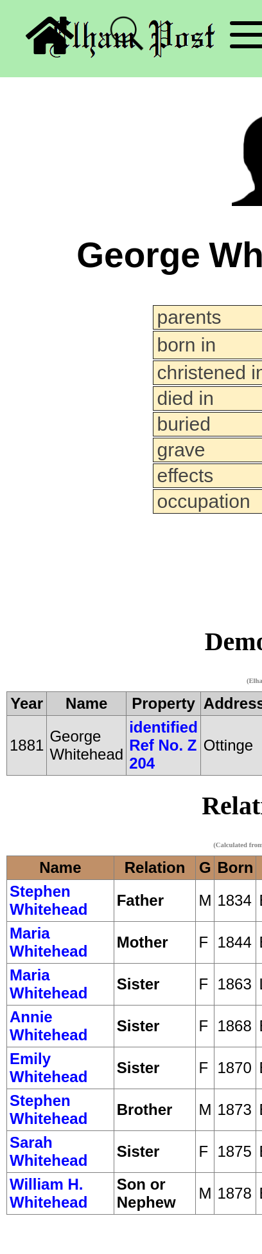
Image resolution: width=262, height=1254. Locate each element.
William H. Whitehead (48, 1193)
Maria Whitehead (48, 942)
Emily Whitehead (48, 1067)
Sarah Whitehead (48, 1151)
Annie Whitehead (48, 1025)
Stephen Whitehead (48, 900)
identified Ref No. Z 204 (163, 745)
